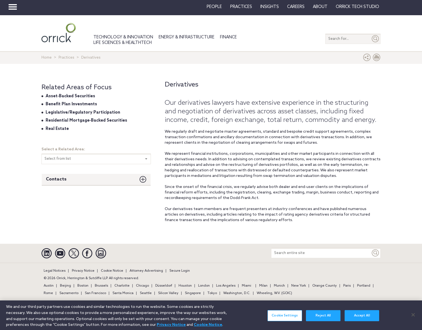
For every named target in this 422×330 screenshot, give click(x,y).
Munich (279, 286)
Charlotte (122, 286)
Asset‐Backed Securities (70, 96)
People (214, 6)
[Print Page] (377, 58)
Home (46, 58)
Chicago (142, 286)
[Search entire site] (321, 253)
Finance (228, 37)
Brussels (101, 286)
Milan (263, 286)
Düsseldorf (163, 286)
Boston (82, 286)
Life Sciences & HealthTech (122, 42)
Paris (347, 286)
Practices (241, 6)
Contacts (56, 179)
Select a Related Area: (63, 149)
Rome (48, 293)
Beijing (65, 286)
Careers (296, 6)
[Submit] (376, 39)
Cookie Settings (285, 318)
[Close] (413, 317)
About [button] (320, 6)
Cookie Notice (112, 271)
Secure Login (179, 271)
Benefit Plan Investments (71, 104)
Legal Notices (54, 271)
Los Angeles (225, 286)
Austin (49, 286)
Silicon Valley (168, 293)
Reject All (323, 318)
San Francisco (95, 293)
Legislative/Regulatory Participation (83, 112)
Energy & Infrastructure (186, 37)
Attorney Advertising (146, 271)
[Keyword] (376, 253)
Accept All (362, 318)
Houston (185, 286)
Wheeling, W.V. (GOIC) (274, 293)
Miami (246, 286)
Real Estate (57, 128)
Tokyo (212, 293)
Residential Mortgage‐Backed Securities (86, 120)
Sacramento (68, 293)
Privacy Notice (83, 271)
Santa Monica (122, 293)
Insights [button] (269, 6)
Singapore (193, 293)
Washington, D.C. (236, 293)
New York (298, 286)
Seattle (146, 293)
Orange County (324, 286)
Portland (363, 286)
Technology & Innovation (123, 37)
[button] (367, 58)
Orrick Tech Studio (357, 6)
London (204, 286)
